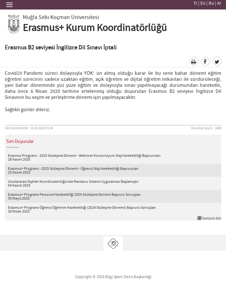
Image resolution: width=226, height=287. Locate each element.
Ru (211, 3)
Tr (195, 3)
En (202, 3)
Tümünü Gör (209, 218)
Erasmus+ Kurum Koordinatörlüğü (95, 28)
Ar (219, 3)
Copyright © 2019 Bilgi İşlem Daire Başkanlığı (113, 277)
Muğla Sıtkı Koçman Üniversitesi (61, 17)
